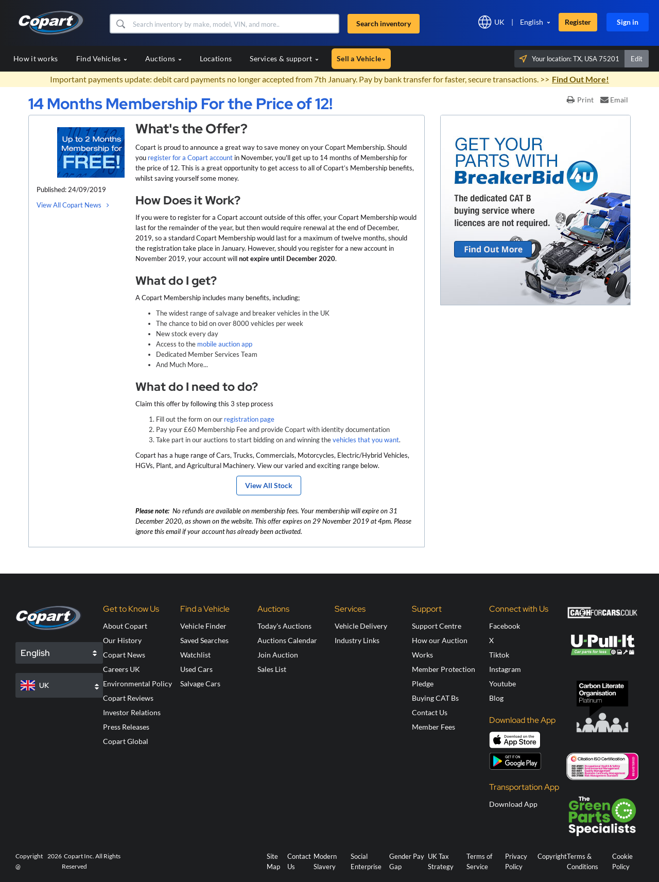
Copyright (552, 856)
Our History (122, 640)
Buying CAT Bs (435, 698)
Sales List (271, 669)
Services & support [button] (284, 58)
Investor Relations (132, 712)
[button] (120, 23)
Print (580, 99)
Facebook (504, 625)
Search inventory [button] (383, 23)
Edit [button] (637, 59)
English (531, 22)
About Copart (125, 625)
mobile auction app (224, 344)
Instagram (505, 669)
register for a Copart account (190, 157)
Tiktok (499, 654)
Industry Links (357, 640)
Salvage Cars (200, 683)
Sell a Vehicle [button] (361, 58)
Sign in (627, 22)
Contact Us (429, 712)
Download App (513, 804)
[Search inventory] (234, 23)
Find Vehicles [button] (101, 58)
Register (578, 22)
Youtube (502, 683)
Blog (496, 698)
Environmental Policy (137, 683)
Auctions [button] (163, 58)
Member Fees (433, 726)
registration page (249, 419)
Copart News (124, 654)
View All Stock (268, 485)
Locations (216, 58)
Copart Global (125, 741)
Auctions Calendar (287, 640)
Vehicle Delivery (361, 625)
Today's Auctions (284, 625)
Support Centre (436, 625)
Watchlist (195, 654)
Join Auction (277, 654)
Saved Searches (204, 640)
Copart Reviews (128, 698)
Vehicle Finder (203, 625)
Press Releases (126, 726)
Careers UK (121, 669)
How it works (35, 58)
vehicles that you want (366, 440)
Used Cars (196, 669)
